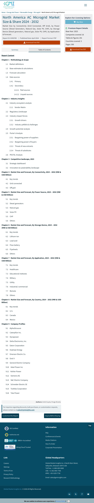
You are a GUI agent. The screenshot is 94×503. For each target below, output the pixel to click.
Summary (15, 50)
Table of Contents (44, 50)
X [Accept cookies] (68, 501)
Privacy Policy (60, 501)
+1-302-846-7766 (55, 471)
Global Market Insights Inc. (13, 489)
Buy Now (78, 22)
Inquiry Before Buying (52, 416)
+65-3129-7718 (55, 473)
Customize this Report (10, 416)
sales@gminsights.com (25, 410)
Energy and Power (13, 12)
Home (3, 12)
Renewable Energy (26, 12)
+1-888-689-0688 (58, 468)
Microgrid (37, 12)
